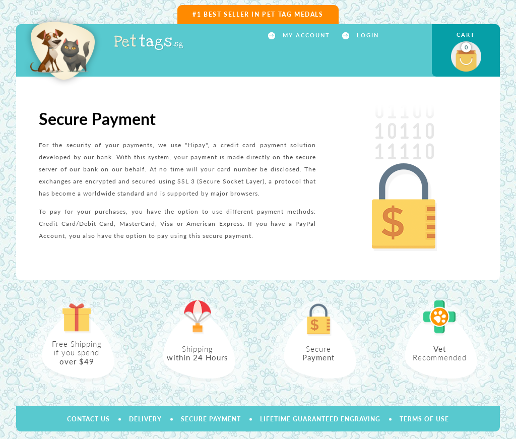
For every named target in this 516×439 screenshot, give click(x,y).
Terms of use (424, 419)
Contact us (88, 419)
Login (366, 35)
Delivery (145, 419)
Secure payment (211, 419)
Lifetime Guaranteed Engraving (320, 419)
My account (305, 35)
